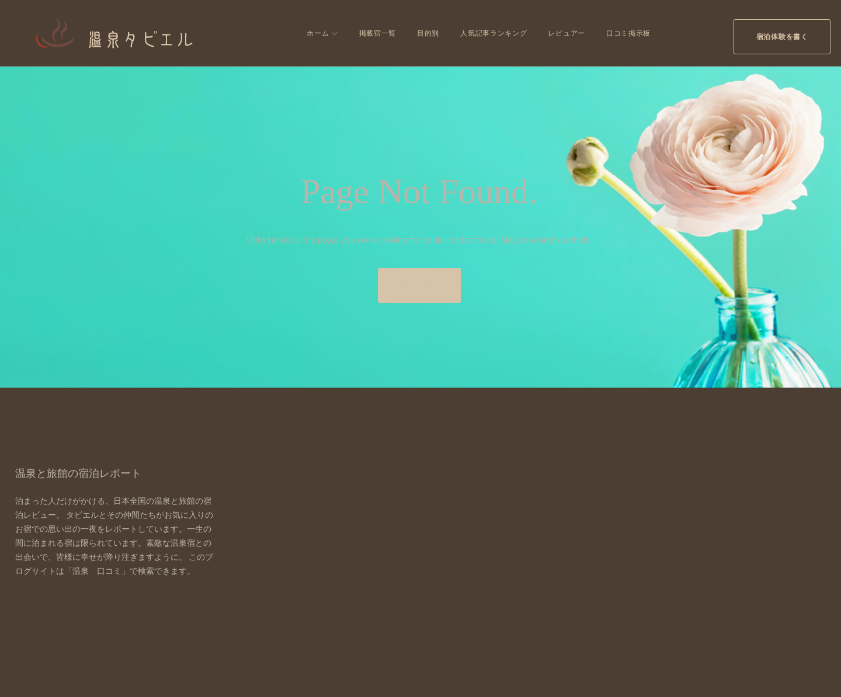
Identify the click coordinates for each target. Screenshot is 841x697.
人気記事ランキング (489, 33)
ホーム (314, 33)
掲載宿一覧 (373, 33)
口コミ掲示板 (624, 33)
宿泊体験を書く (778, 33)
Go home (419, 285)
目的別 (423, 33)
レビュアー (562, 33)
